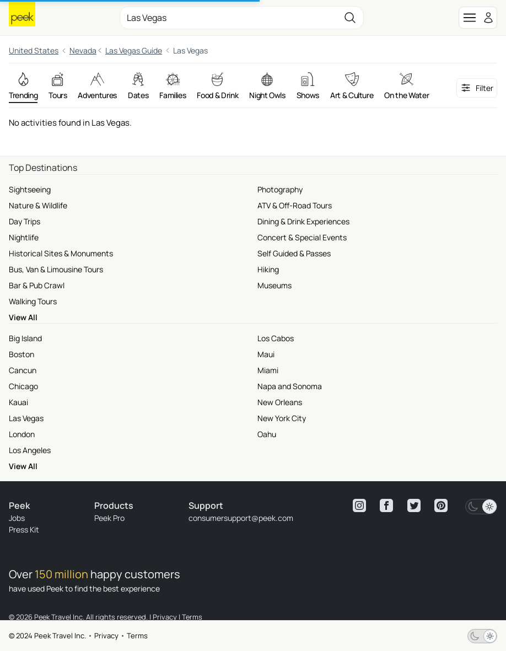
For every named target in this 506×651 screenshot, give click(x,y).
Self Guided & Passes (294, 253)
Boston (21, 354)
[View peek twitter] (414, 505)
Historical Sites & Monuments (61, 253)
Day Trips (24, 221)
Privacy (106, 636)
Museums (274, 285)
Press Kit (24, 529)
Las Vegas (26, 418)
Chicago (23, 386)
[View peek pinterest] (441, 505)
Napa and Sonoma (289, 386)
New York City (281, 418)
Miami (267, 370)
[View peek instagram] (359, 505)
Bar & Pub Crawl (36, 285)
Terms (137, 636)
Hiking (268, 269)
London (22, 434)
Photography (280, 189)
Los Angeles (30, 450)
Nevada (82, 50)
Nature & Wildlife (38, 205)
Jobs (17, 518)
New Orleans (279, 402)
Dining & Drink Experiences (303, 221)
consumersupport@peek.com (241, 518)
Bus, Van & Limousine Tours (56, 269)
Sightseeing (30, 189)
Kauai (18, 402)
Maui (265, 354)
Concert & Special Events (302, 237)
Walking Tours (33, 301)
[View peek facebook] (386, 505)
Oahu (266, 434)
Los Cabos (275, 338)
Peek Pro (109, 518)
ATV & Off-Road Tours (294, 205)
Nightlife (24, 237)
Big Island (25, 338)
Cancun (22, 370)
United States (33, 50)
